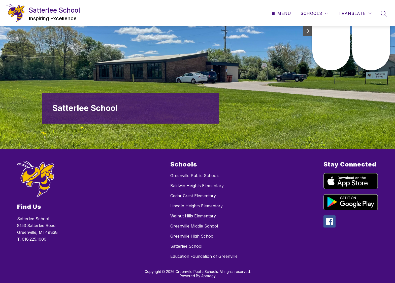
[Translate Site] (355, 13)
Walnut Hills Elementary (193, 215)
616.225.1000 (34, 239)
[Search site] (384, 14)
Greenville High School (192, 236)
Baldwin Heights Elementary (197, 185)
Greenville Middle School (194, 226)
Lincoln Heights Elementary (196, 205)
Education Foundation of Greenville (204, 256)
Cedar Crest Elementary (193, 195)
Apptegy (208, 276)
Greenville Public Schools (194, 175)
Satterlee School (186, 246)
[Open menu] (280, 13)
